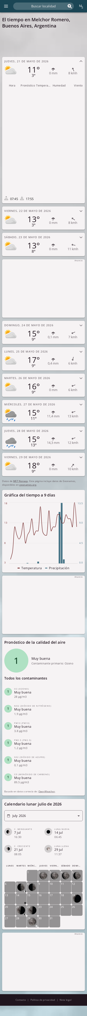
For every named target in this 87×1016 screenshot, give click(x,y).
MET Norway (20, 481)
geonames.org (27, 484)
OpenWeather (46, 791)
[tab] (43, 68)
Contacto (21, 999)
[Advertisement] (43, 42)
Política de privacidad (42, 999)
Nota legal (65, 999)
